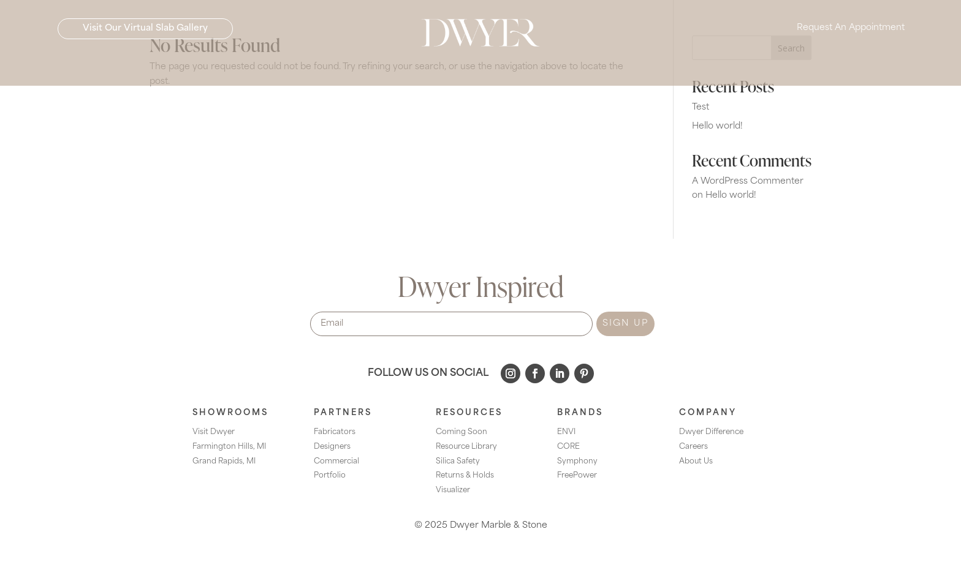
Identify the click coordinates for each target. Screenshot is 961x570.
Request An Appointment (851, 31)
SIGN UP (625, 323)
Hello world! (717, 126)
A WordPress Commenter (747, 181)
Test (700, 107)
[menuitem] (272, 67)
